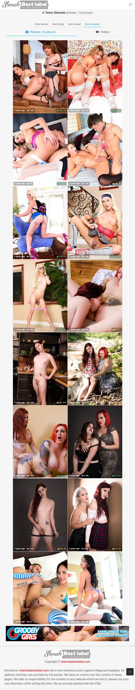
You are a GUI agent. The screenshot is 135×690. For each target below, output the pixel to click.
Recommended (92, 24)
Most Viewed (74, 24)
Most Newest (41, 24)
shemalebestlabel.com (75, 661)
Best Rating (58, 24)
